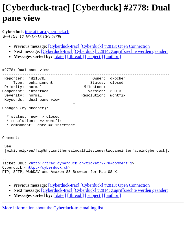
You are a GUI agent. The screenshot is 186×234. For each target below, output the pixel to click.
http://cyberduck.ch (47, 187)
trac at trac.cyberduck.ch (47, 31)
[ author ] (112, 56)
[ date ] (59, 56)
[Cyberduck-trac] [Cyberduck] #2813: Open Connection (99, 46)
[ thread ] (75, 56)
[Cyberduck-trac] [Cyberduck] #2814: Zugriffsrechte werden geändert (104, 51)
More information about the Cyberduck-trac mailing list (52, 229)
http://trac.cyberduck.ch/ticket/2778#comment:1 (81, 182)
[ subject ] (94, 56)
